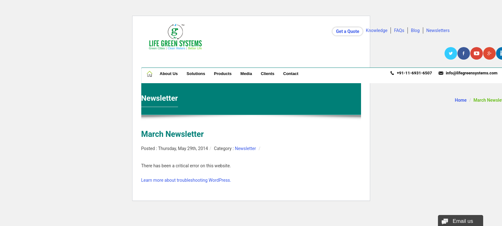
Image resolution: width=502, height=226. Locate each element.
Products (223, 73)
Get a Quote (347, 31)
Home (149, 73)
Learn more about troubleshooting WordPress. (186, 180)
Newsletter (245, 148)
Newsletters (438, 30)
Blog (415, 30)
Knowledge (376, 30)
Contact (290, 73)
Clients (267, 73)
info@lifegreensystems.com (472, 73)
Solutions (195, 73)
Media (246, 73)
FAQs (399, 30)
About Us (169, 73)
